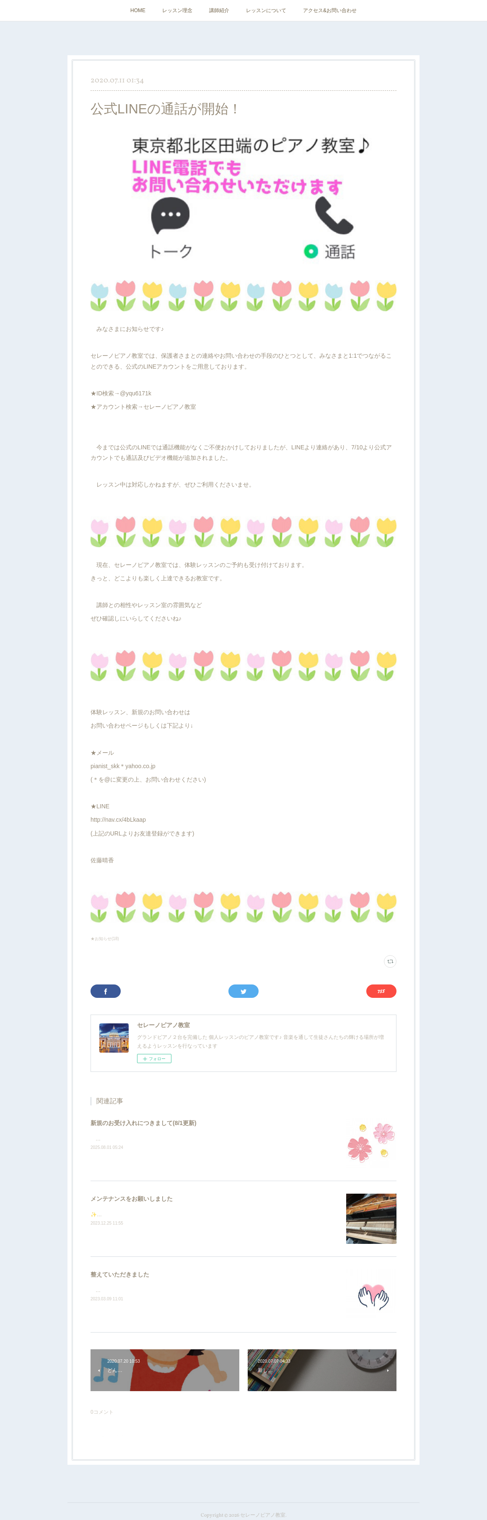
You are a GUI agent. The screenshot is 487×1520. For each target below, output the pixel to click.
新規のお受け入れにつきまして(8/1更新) (144, 1123)
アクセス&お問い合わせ (330, 10)
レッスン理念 (177, 10)
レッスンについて (266, 10)
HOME (137, 10)
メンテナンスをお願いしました (132, 1198)
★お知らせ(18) (105, 938)
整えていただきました (120, 1274)
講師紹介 (219, 10)
